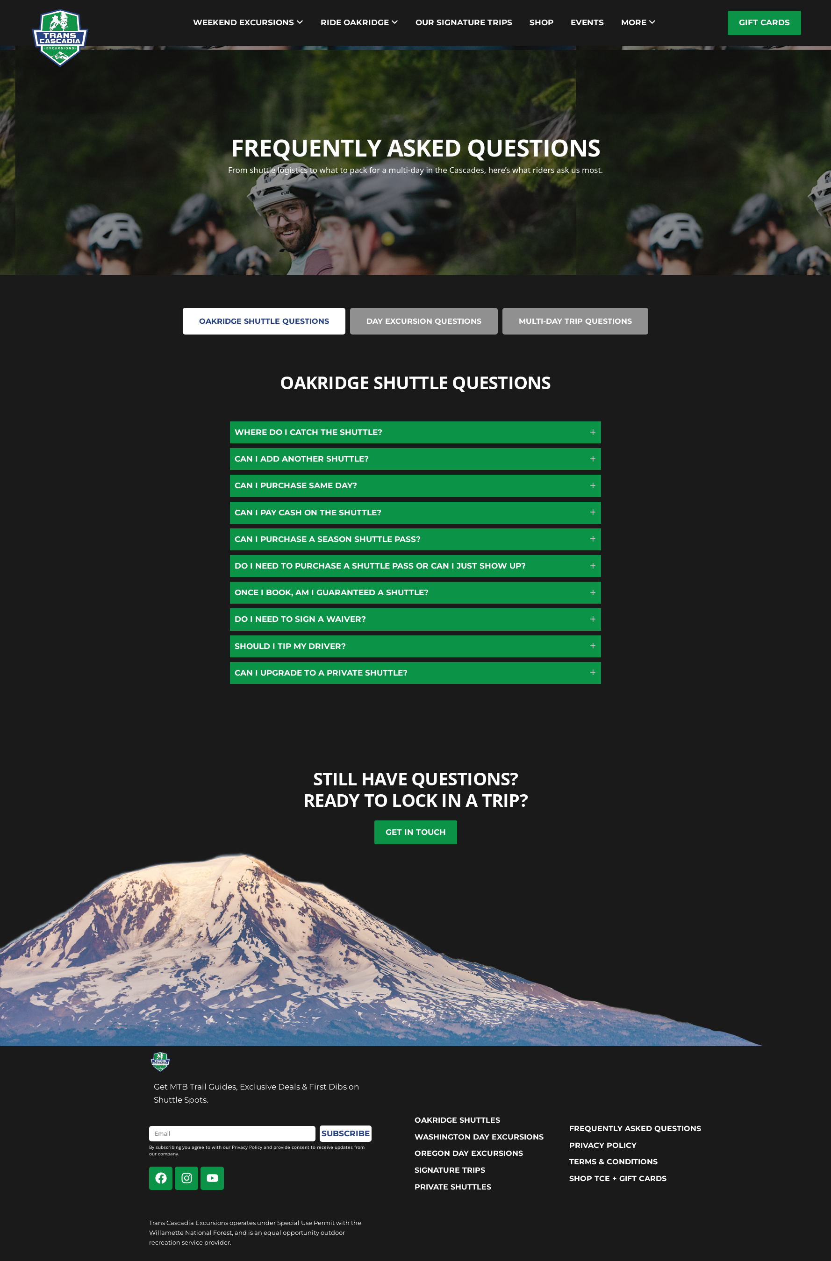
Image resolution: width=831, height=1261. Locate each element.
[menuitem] (248, 23)
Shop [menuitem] (541, 22)
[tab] (264, 321)
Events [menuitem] (587, 22)
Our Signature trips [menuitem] (464, 22)
